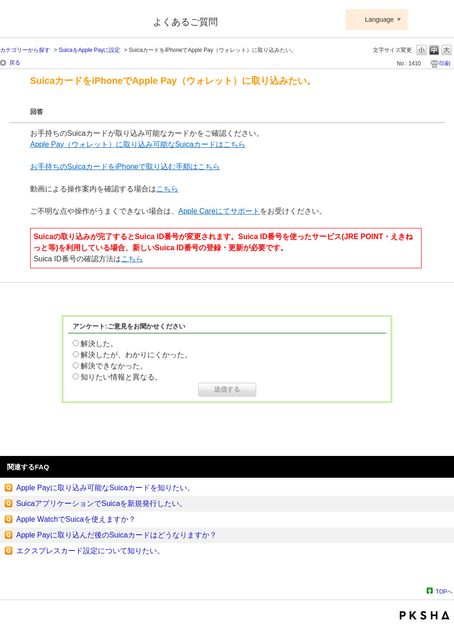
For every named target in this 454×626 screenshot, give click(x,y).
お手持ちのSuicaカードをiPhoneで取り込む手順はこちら (125, 167)
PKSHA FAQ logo (424, 615)
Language (379, 19)
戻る (14, 62)
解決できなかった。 (114, 366)
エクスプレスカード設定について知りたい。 (90, 551)
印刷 (444, 63)
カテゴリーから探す (25, 50)
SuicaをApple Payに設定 (89, 50)
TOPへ (444, 591)
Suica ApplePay (70, 20)
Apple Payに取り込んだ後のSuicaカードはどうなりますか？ (116, 535)
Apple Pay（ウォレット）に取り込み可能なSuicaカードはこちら (138, 144)
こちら (167, 189)
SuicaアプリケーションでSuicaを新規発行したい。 (101, 503)
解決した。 (99, 344)
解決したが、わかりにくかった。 (136, 355)
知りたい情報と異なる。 (121, 377)
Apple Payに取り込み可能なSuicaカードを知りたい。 (105, 488)
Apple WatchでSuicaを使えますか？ (76, 519)
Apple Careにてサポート (219, 211)
